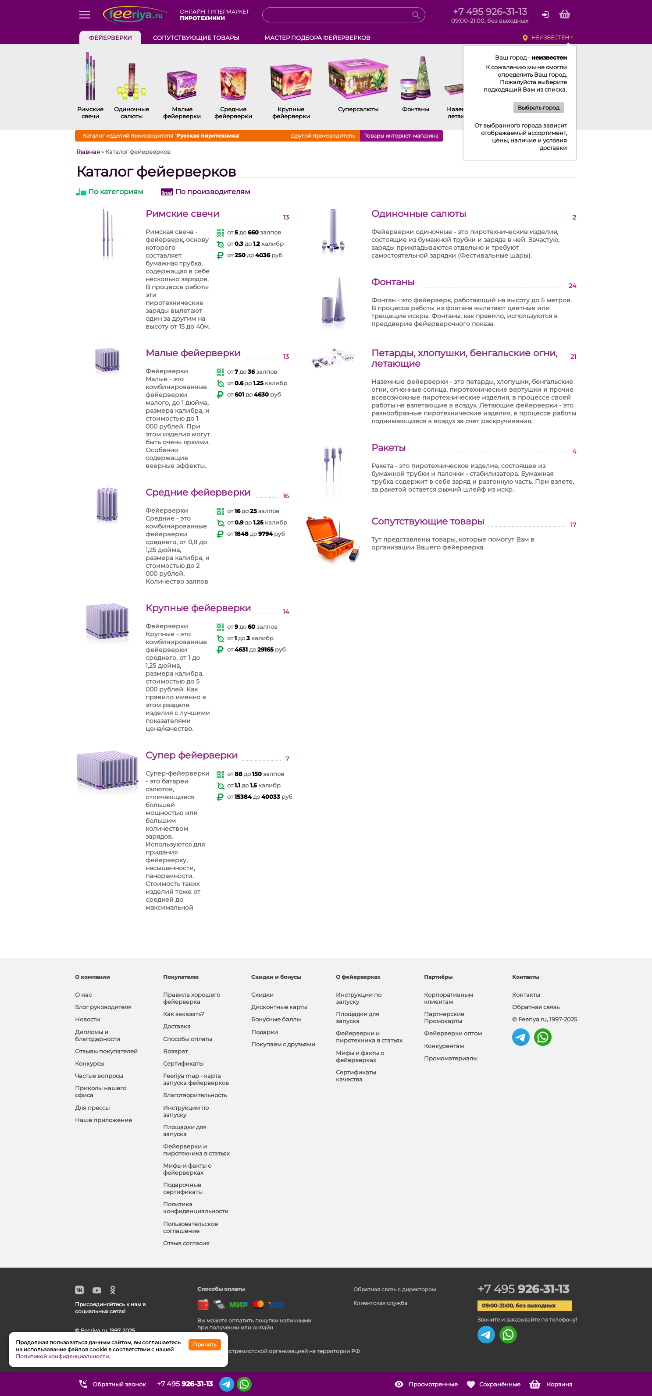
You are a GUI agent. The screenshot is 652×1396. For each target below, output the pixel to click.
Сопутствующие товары (427, 521)
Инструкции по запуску (186, 1111)
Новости (87, 1019)
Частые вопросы (99, 1075)
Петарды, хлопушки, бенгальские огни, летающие (464, 358)
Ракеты (388, 448)
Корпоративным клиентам (448, 998)
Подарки (264, 1031)
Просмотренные (433, 1384)
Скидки (262, 994)
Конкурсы (89, 1063)
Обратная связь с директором (394, 1289)
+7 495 (523, 1289)
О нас (83, 994)
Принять (205, 1344)
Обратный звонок (119, 1384)
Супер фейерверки (192, 755)
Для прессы (92, 1107)
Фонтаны (392, 282)
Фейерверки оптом (453, 1033)
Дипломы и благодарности (97, 1035)
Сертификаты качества (356, 1076)
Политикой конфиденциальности (62, 1356)
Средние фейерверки (198, 492)
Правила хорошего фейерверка (191, 998)
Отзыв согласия (186, 1243)
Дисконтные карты (279, 1006)
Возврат (175, 1051)
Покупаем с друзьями (283, 1044)
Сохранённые (499, 1384)
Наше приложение (103, 1119)
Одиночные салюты (418, 214)
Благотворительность (195, 1094)
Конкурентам (444, 1045)
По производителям (212, 191)
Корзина (560, 1384)
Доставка (177, 1026)
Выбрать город (538, 107)
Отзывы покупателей (106, 1051)
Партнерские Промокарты (444, 1017)
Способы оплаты (187, 1038)
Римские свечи (182, 214)
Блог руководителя (103, 1006)
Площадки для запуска (185, 1130)
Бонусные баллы (276, 1019)
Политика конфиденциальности (195, 1208)
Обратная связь (535, 1006)
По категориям (115, 191)
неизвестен (550, 37)
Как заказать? (183, 1013)
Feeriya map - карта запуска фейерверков (196, 1079)
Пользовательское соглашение (190, 1227)
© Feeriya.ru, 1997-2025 (544, 1019)
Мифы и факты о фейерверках (187, 1169)
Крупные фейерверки (198, 608)
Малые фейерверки (193, 353)
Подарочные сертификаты (183, 1188)
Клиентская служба (380, 1303)
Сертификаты (183, 1063)
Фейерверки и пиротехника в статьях (196, 1150)
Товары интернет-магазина (401, 135)
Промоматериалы (450, 1058)
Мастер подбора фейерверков (317, 37)
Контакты (526, 994)
